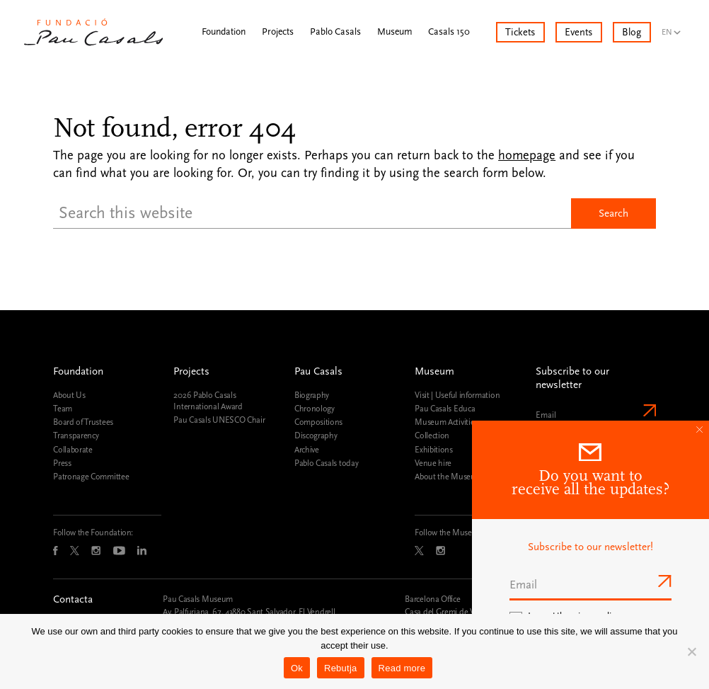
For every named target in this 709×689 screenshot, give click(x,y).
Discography (316, 435)
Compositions (318, 422)
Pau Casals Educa (445, 409)
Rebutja (340, 668)
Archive (306, 450)
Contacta (73, 599)
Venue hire (433, 463)
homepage (526, 155)
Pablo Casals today (326, 463)
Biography (311, 395)
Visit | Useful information (457, 395)
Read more (402, 668)
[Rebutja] (691, 651)
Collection (432, 435)
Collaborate (73, 450)
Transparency (75, 435)
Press (62, 463)
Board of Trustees (83, 422)
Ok (297, 668)
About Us (69, 395)
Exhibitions (434, 450)
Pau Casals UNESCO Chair (219, 420)
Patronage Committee (91, 477)
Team (62, 409)
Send (648, 410)
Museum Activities (446, 422)
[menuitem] (674, 27)
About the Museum (448, 477)
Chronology (314, 409)
